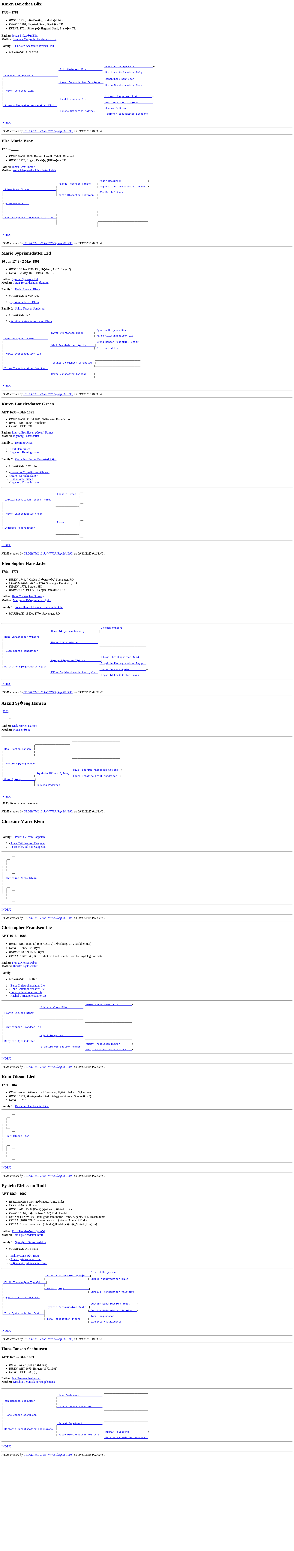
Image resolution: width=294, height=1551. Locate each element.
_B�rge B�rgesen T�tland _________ (76, 698)
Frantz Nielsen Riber (24, 1020)
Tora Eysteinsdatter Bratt (28, 1311)
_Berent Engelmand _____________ (79, 1511)
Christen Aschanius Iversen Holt (34, 45)
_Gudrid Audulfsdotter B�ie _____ (113, 1356)
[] (6, 851)
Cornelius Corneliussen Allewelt (30, 496)
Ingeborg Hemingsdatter (25, 476)
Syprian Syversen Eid (25, 295)
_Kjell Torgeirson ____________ (61, 1099)
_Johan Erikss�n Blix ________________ (30, 76)
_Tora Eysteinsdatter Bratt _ (23, 1393)
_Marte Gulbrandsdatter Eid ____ (117, 353)
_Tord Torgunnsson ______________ (112, 1396)
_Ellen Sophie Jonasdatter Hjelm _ (74, 712)
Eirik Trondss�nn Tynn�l (28, 1307)
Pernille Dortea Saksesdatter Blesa (31, 337)
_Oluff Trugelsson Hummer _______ (108, 1109)
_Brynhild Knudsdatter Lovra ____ (123, 715)
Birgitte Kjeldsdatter (25, 1023)
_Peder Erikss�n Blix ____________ (129, 66)
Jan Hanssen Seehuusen (26, 1460)
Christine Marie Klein (22, 931)
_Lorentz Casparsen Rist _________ (128, 100)
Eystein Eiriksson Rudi (22, 1376)
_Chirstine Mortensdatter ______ (79, 1491)
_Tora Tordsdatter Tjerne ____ (66, 1399)
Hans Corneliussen (21, 503)
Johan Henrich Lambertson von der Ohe (39, 640)
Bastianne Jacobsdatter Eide (32, 1173)
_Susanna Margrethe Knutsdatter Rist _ (30, 110)
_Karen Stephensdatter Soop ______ (128, 86)
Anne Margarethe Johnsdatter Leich (34, 177)
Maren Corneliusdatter (24, 499)
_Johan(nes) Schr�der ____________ (129, 80)
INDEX (6, 129)
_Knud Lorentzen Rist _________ (80, 103)
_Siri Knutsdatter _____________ (117, 367)
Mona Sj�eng (22, 770)
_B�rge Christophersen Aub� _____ (124, 695)
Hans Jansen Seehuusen (22, 1501)
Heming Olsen (23, 466)
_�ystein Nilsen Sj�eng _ (54, 818)
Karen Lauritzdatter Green (25, 543)
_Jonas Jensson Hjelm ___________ (123, 708)
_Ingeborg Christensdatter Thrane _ (123, 195)
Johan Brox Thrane (23, 173)
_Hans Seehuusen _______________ (79, 1478)
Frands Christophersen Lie (26, 1049)
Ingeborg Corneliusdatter (25, 506)
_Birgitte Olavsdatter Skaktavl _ (108, 1116)
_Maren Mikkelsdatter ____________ (74, 678)
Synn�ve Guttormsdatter (30, 1318)
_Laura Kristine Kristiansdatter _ (96, 822)
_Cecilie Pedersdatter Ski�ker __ (113, 1389)
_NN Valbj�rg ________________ (67, 1366)
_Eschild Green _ (67, 519)
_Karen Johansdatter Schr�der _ (81, 83)
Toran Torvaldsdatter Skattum (31, 299)
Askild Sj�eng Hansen (22, 808)
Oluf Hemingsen (20, 473)
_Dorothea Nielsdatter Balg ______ (128, 73)
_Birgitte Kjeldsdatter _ (20, 1106)
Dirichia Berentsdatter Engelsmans (34, 1463)
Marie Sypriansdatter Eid (24, 374)
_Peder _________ (67, 553)
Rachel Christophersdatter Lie (28, 1053)
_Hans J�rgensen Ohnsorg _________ (74, 665)
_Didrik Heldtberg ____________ (126, 1521)
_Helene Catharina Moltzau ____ (80, 117)
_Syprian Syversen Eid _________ (25, 357)
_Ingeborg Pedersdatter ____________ (28, 559)
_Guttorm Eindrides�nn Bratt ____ (113, 1383)
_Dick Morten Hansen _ (18, 791)
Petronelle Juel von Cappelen (28, 894)
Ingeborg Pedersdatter (26, 460)
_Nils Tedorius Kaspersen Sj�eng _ (96, 815)
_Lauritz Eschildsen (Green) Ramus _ (28, 526)
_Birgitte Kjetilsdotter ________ (112, 1403)
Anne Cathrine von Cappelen (27, 891)
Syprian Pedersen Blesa (24, 318)
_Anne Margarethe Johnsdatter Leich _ (29, 232)
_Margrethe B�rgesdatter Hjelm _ (26, 705)
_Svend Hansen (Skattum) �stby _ (118, 360)
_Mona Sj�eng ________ (19, 825)
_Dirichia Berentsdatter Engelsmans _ (29, 1518)
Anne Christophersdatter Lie (27, 1046)
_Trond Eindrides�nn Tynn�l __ (68, 1352)
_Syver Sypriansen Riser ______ (72, 350)
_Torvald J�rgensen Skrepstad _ (72, 384)
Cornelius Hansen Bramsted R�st (35, 483)
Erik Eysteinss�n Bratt (24, 1332)
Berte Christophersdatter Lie (27, 1043)
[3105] (6, 751)
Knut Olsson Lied (18, 1208)
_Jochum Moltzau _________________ (128, 113)
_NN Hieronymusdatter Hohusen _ (126, 1528)
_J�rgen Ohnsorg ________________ (124, 661)
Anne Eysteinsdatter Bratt (25, 1335)
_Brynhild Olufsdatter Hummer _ (61, 1113)
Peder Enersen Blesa (27, 305)
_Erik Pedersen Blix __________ (80, 69)
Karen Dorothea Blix (20, 93)
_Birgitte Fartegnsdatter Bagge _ (123, 702)
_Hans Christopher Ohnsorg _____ (25, 671)
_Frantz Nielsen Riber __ (20, 1072)
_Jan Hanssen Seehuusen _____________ (29, 1484)
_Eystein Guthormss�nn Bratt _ (67, 1386)
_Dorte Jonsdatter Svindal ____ (72, 397)
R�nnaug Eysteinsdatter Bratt (28, 1339)
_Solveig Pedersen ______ (52, 832)
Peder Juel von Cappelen (30, 884)
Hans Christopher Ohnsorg (28, 630)
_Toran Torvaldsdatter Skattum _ (25, 390)
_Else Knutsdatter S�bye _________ (129, 107)
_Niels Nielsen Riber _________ (61, 1065)
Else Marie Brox (17, 215)
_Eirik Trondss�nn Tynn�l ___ (25, 1359)
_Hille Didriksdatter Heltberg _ (79, 1525)
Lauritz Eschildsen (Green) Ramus (33, 456)
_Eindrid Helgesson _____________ (112, 1349)
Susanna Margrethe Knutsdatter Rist (34, 39)
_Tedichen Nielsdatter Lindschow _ (128, 120)
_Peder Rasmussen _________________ (123, 188)
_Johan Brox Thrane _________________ (29, 198)
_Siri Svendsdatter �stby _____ (72, 363)
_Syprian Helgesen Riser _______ (117, 347)
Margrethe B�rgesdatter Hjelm (32, 634)
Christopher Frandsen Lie (24, 1089)
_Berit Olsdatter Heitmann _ (77, 205)
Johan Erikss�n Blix (25, 35)
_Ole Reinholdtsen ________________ (123, 201)
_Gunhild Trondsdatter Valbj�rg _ (113, 1369)
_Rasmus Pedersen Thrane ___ (77, 191)
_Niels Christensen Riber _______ (108, 1062)
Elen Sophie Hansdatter (22, 688)
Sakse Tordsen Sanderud (29, 324)
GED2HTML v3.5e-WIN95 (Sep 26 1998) (48, 137)
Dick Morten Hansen (24, 766)
